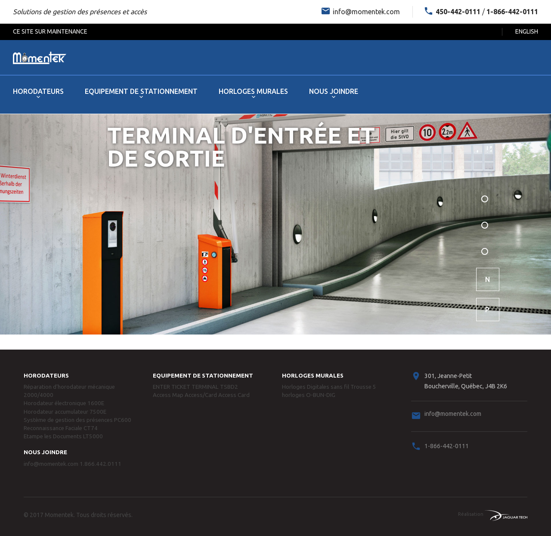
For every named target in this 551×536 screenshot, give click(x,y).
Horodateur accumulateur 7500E (65, 412)
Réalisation (492, 514)
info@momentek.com (366, 11)
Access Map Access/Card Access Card (201, 395)
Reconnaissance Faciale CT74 (61, 428)
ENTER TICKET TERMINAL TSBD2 (195, 387)
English (526, 31)
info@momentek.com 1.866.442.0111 (72, 464)
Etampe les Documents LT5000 (63, 436)
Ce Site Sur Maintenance (50, 31)
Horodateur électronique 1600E (64, 403)
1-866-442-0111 (446, 446)
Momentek (59, 514)
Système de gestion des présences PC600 (77, 420)
